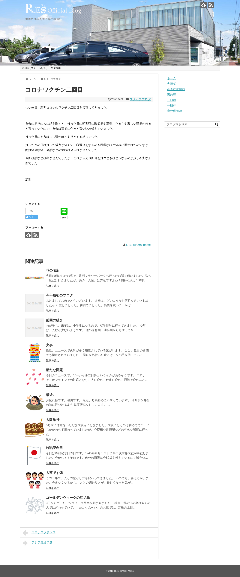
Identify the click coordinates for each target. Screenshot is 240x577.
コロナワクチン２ (39, 533)
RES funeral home (138, 244)
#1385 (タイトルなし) (34, 67)
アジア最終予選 (37, 543)
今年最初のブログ (59, 295)
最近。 (51, 395)
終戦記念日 (54, 448)
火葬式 (171, 83)
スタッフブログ (140, 99)
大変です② (54, 473)
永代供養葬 (174, 110)
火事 (49, 345)
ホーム (171, 78)
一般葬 (171, 105)
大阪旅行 (52, 420)
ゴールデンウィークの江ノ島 (68, 498)
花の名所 (52, 270)
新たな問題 (54, 370)
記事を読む (52, 285)
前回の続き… (56, 320)
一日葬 (171, 100)
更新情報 (56, 67)
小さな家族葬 (176, 89)
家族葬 (171, 94)
